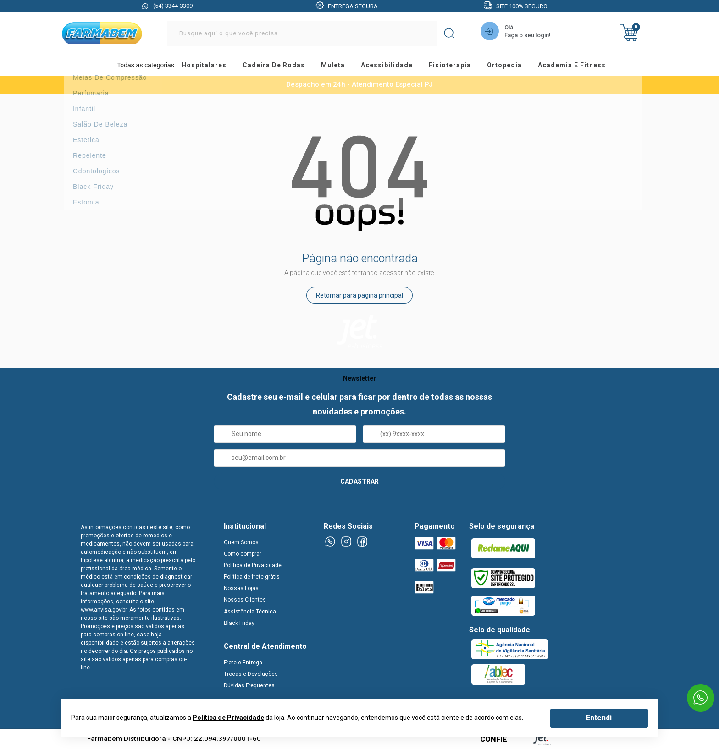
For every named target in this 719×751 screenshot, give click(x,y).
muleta (335, 66)
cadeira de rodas (273, 66)
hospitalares (201, 66)
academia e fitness (587, 66)
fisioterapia (459, 66)
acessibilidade (393, 66)
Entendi (599, 717)
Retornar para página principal (359, 297)
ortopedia (517, 66)
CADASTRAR (359, 482)
